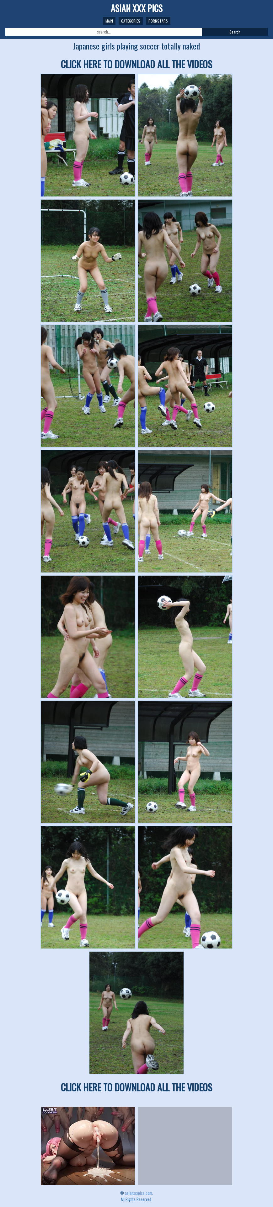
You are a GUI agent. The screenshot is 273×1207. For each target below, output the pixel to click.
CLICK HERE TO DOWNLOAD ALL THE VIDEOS (136, 64)
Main (109, 21)
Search (234, 31)
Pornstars (158, 21)
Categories (130, 21)
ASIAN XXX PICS (137, 8)
